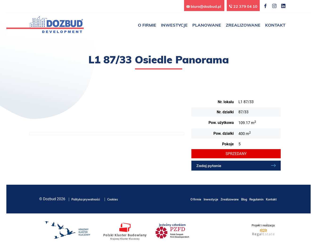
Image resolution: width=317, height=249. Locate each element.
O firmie (195, 199)
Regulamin (256, 199)
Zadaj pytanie (208, 165)
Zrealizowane (230, 199)
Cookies (112, 199)
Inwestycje (211, 199)
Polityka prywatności (85, 199)
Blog (244, 199)
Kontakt (271, 199)
